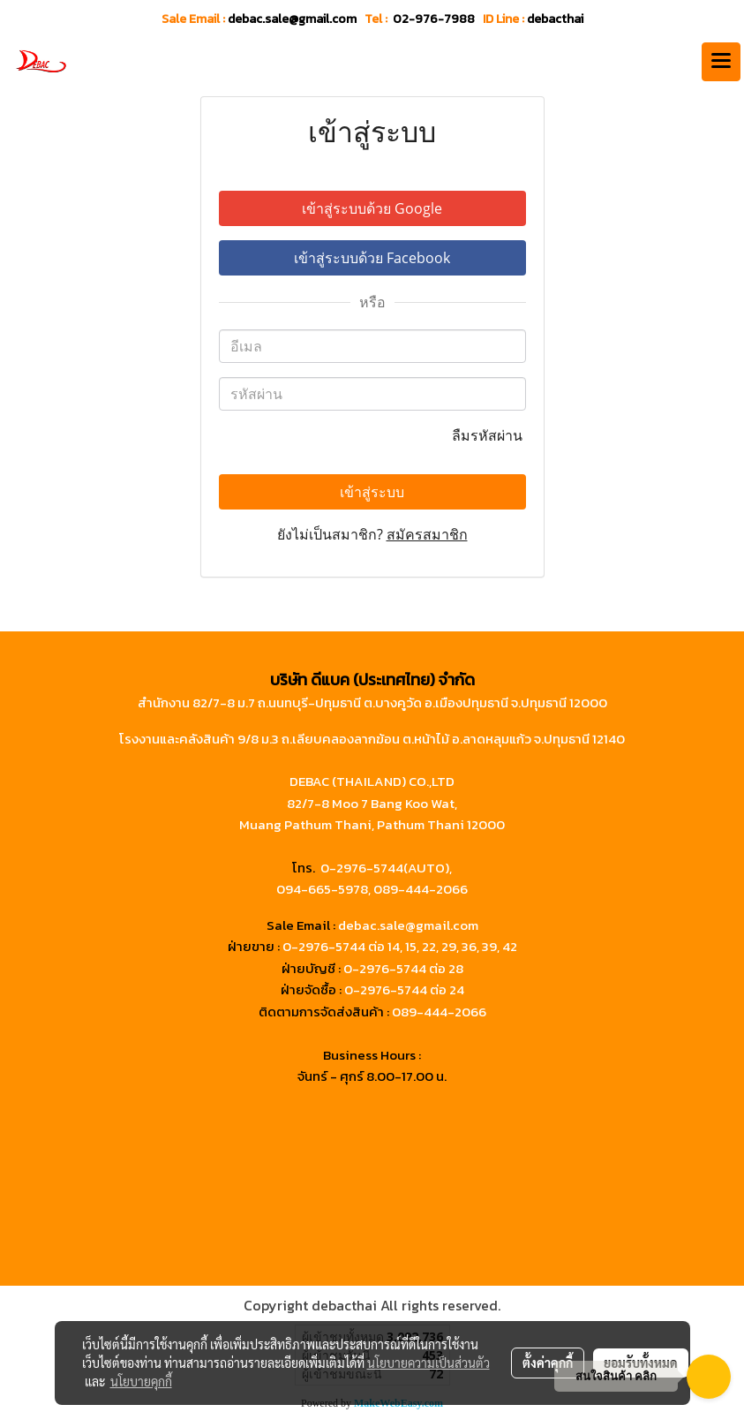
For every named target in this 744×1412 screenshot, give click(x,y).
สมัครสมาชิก (427, 534)
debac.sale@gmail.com (408, 925)
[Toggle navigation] (721, 61)
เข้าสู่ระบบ (372, 492)
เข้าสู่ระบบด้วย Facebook (372, 258)
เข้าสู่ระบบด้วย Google (372, 208)
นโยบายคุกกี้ (141, 1381)
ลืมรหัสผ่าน (489, 435)
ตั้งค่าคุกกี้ (547, 1362)
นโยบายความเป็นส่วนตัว (428, 1362)
